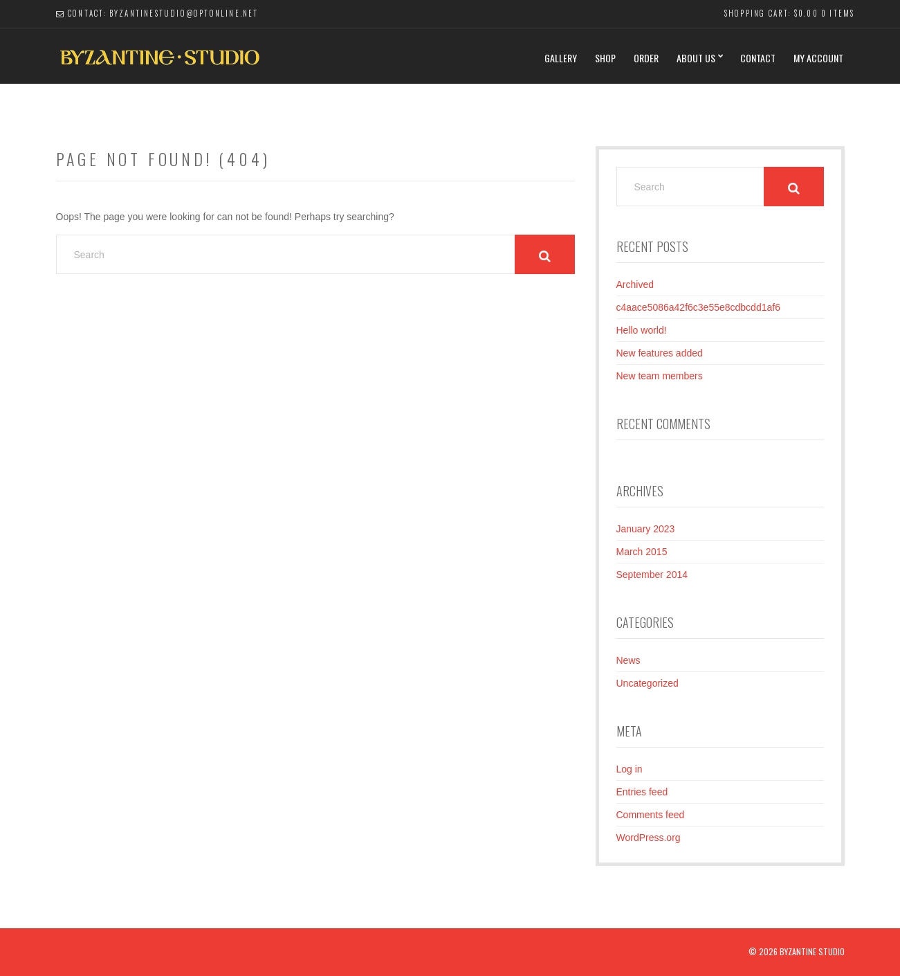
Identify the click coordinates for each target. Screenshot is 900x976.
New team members (659, 375)
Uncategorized (647, 683)
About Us (696, 58)
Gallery (560, 58)
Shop (605, 58)
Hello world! (641, 330)
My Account (818, 58)
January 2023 (645, 528)
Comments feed (650, 814)
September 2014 (652, 574)
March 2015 (642, 551)
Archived (635, 284)
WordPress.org (648, 837)
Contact (757, 58)
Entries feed (642, 791)
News (628, 660)
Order (646, 58)
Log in (629, 769)
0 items (837, 13)
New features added (659, 353)
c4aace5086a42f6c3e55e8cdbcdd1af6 (698, 307)
